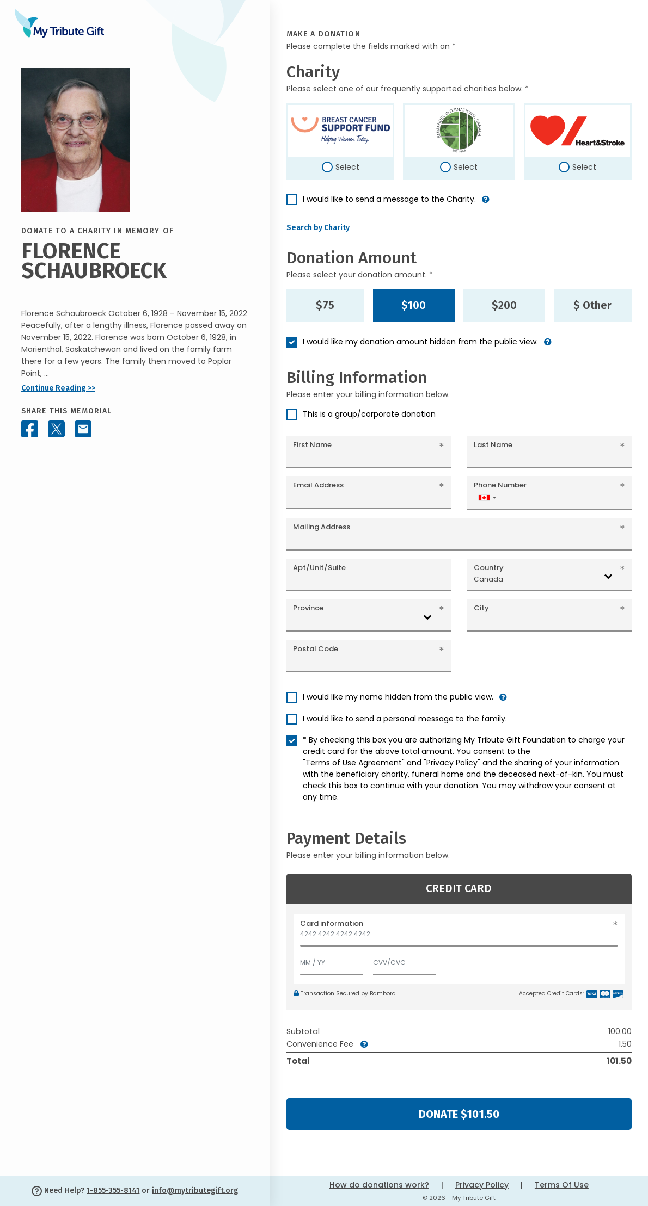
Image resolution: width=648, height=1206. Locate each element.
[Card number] (459, 937)
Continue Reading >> (58, 388)
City (481, 608)
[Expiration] (331, 960)
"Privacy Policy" (452, 762)
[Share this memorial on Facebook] (29, 429)
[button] (485, 203)
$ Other (592, 305)
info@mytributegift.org (195, 1190)
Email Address (318, 485)
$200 (504, 305)
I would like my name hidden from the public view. (398, 696)
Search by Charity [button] (318, 227)
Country (489, 567)
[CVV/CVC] (404, 960)
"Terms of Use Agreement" (354, 762)
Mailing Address (321, 527)
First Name (312, 445)
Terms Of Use (562, 1184)
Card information (331, 923)
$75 (325, 305)
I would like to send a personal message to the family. (405, 718)
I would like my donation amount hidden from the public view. (420, 341)
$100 (413, 305)
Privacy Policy (482, 1184)
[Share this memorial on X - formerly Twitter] (56, 429)
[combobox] (486, 497)
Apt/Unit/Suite (319, 567)
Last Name (493, 445)
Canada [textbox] (488, 579)
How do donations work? (379, 1184)
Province (308, 608)
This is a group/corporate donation (369, 414)
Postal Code (315, 649)
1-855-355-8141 (113, 1190)
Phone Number (500, 485)
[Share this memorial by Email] (83, 429)
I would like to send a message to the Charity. (389, 199)
